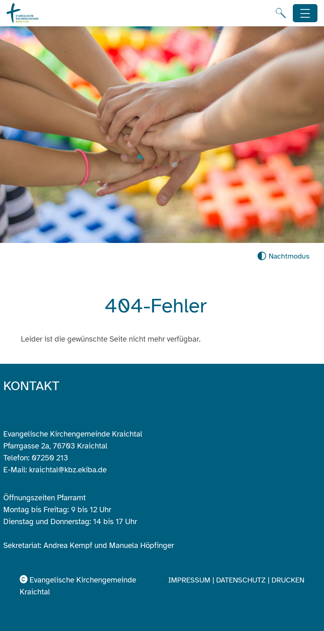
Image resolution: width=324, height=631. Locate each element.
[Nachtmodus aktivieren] (283, 256)
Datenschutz (242, 580)
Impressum (190, 580)
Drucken (288, 580)
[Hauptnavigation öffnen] (305, 13)
